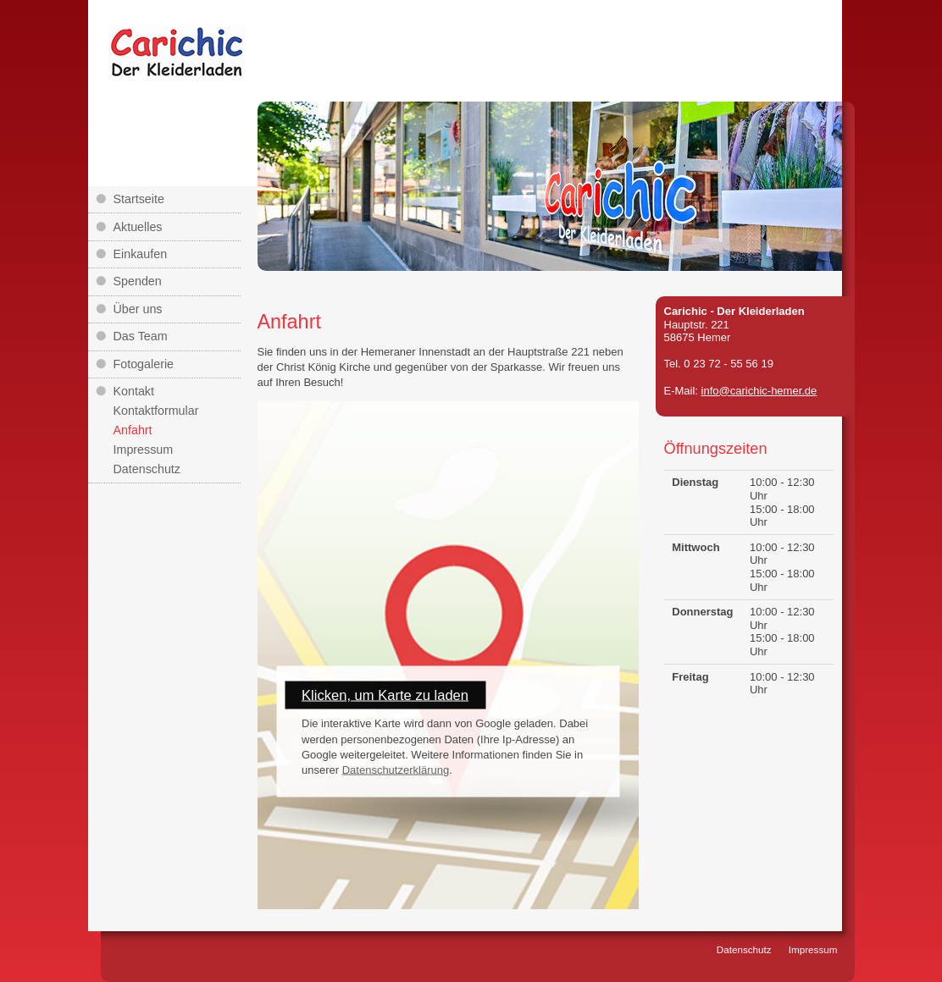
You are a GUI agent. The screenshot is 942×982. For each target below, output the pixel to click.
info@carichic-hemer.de (759, 390)
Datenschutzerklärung (395, 769)
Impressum (144, 449)
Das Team (141, 336)
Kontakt (134, 391)
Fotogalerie (144, 364)
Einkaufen (141, 254)
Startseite (139, 199)
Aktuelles (138, 227)
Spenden (138, 281)
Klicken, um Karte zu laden (385, 695)
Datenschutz (147, 469)
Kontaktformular (156, 410)
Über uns (138, 309)
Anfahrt (133, 430)
